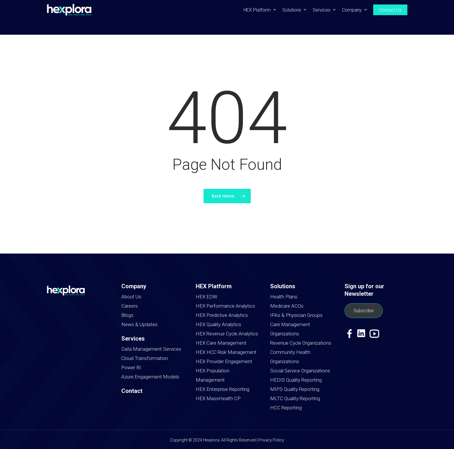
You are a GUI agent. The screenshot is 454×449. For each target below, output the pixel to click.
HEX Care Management (221, 343)
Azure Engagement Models (150, 377)
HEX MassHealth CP (218, 398)
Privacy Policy (271, 440)
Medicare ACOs (286, 306)
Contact (131, 390)
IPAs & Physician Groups (296, 315)
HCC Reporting (286, 408)
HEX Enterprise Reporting (222, 389)
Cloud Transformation (144, 358)
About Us (131, 297)
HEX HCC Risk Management (226, 352)
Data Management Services (151, 349)
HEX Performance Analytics (225, 306)
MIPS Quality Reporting (294, 389)
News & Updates (139, 324)
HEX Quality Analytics (218, 324)
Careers (129, 306)
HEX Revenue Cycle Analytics (227, 334)
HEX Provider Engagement (224, 361)
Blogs (127, 315)
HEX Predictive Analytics (222, 315)
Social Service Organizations (300, 371)
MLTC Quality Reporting (295, 398)
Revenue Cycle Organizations (300, 343)
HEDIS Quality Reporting (296, 380)
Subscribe (364, 310)
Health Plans (283, 297)
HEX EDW (206, 297)
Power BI (131, 367)
